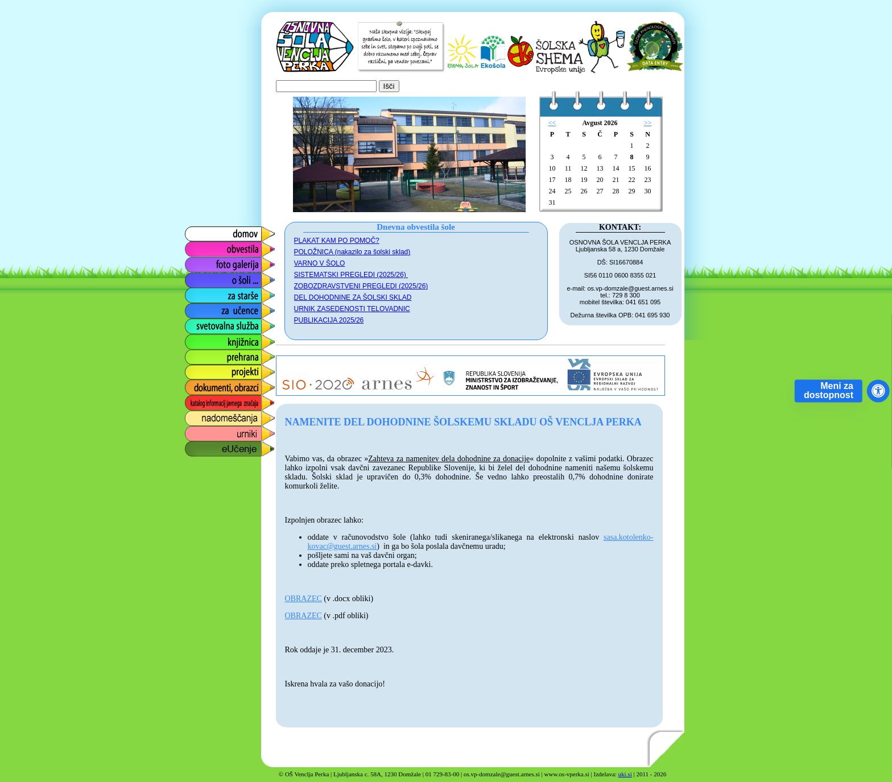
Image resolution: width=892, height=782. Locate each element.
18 (568, 180)
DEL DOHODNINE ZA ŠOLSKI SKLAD (353, 297)
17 (552, 180)
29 (632, 191)
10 (552, 168)
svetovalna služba (219, 323)
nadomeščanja (212, 415)
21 (616, 180)
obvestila (201, 246)
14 (616, 168)
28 (616, 191)
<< (552, 123)
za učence (204, 308)
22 (632, 180)
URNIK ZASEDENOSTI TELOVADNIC (352, 309)
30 (648, 191)
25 (568, 191)
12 (584, 168)
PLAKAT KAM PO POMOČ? (336, 241)
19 (584, 180)
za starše (201, 292)
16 (648, 168)
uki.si (625, 774)
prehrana (201, 354)
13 (600, 168)
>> (648, 123)
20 (600, 180)
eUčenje (200, 446)
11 (568, 168)
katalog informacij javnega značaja (218, 403)
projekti (198, 369)
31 (552, 202)
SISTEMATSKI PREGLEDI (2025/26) (351, 275)
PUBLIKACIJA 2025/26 (329, 320)
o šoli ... (198, 277)
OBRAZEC (303, 598)
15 (632, 168)
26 (584, 191)
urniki (194, 431)
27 (600, 191)
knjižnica (200, 339)
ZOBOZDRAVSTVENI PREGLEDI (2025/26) (361, 286)
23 (648, 180)
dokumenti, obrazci (221, 385)
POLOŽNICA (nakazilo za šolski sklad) (352, 252)
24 (552, 191)
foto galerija (206, 262)
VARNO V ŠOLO (319, 263)
